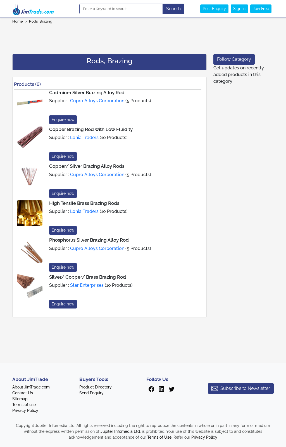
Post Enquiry (214, 8)
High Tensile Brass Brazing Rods (84, 203)
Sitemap (20, 399)
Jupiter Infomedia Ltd (120, 431)
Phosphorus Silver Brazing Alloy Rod (89, 240)
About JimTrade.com (31, 387)
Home (17, 21)
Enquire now (63, 119)
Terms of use (24, 404)
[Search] (121, 9)
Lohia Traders (84, 137)
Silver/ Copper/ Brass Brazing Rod (87, 277)
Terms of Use (159, 437)
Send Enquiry (91, 393)
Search (173, 8)
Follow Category (234, 59)
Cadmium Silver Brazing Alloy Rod (87, 92)
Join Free (261, 8)
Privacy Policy (25, 410)
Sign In (239, 8)
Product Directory (95, 387)
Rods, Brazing (40, 21)
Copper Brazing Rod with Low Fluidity (91, 129)
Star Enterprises (87, 285)
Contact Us (22, 393)
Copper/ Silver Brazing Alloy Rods (86, 166)
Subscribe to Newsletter (240, 388)
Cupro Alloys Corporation (97, 100)
